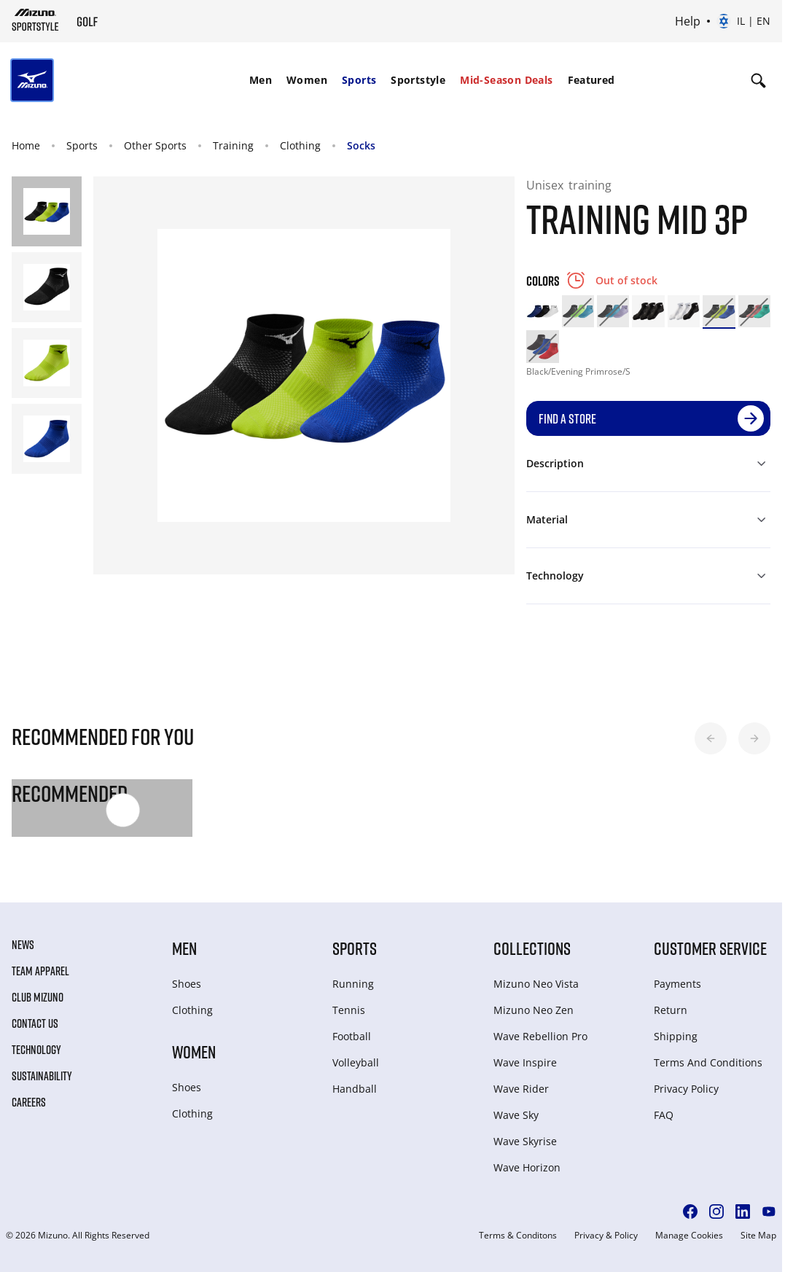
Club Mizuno (37, 997)
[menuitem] (260, 80)
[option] (542, 311)
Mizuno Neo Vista (536, 984)
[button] (711, 738)
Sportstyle (418, 80)
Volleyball (355, 1062)
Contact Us (35, 1023)
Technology (36, 1049)
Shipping (676, 1036)
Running (353, 984)
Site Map (758, 1235)
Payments (677, 984)
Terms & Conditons (518, 1235)
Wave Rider (521, 1089)
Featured (591, 80)
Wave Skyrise (525, 1141)
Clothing (300, 145)
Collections (532, 948)
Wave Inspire (525, 1062)
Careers (29, 1102)
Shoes (186, 984)
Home (26, 145)
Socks (361, 145)
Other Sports (155, 145)
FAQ (663, 1115)
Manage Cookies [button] (689, 1235)
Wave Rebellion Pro (540, 1036)
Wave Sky (516, 1115)
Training (233, 145)
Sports (359, 80)
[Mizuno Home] (35, 20)
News (23, 944)
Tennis (348, 1010)
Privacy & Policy (606, 1235)
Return (670, 1010)
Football (351, 1036)
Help (687, 21)
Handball (354, 1089)
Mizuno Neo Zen (533, 1010)
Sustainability (42, 1076)
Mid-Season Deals (506, 80)
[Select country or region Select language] (743, 21)
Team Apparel (40, 971)
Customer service (710, 948)
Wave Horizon (526, 1167)
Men (260, 80)
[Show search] (758, 80)
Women (306, 80)
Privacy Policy (686, 1089)
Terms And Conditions (708, 1062)
